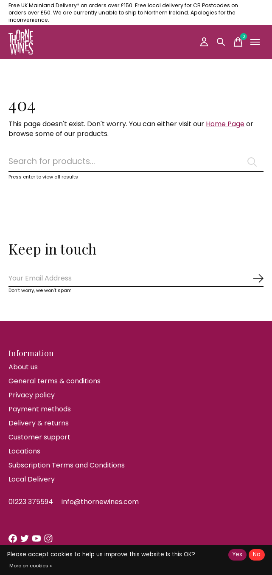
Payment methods (39, 409)
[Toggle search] (221, 42)
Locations (24, 451)
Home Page (225, 124)
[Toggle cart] (238, 42)
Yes (237, 554)
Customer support (39, 437)
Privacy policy (31, 395)
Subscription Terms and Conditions (66, 465)
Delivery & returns (38, 423)
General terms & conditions (54, 381)
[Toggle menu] (255, 42)
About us (23, 367)
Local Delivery (31, 479)
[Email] (136, 278)
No (257, 554)
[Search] (136, 161)
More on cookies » (30, 565)
